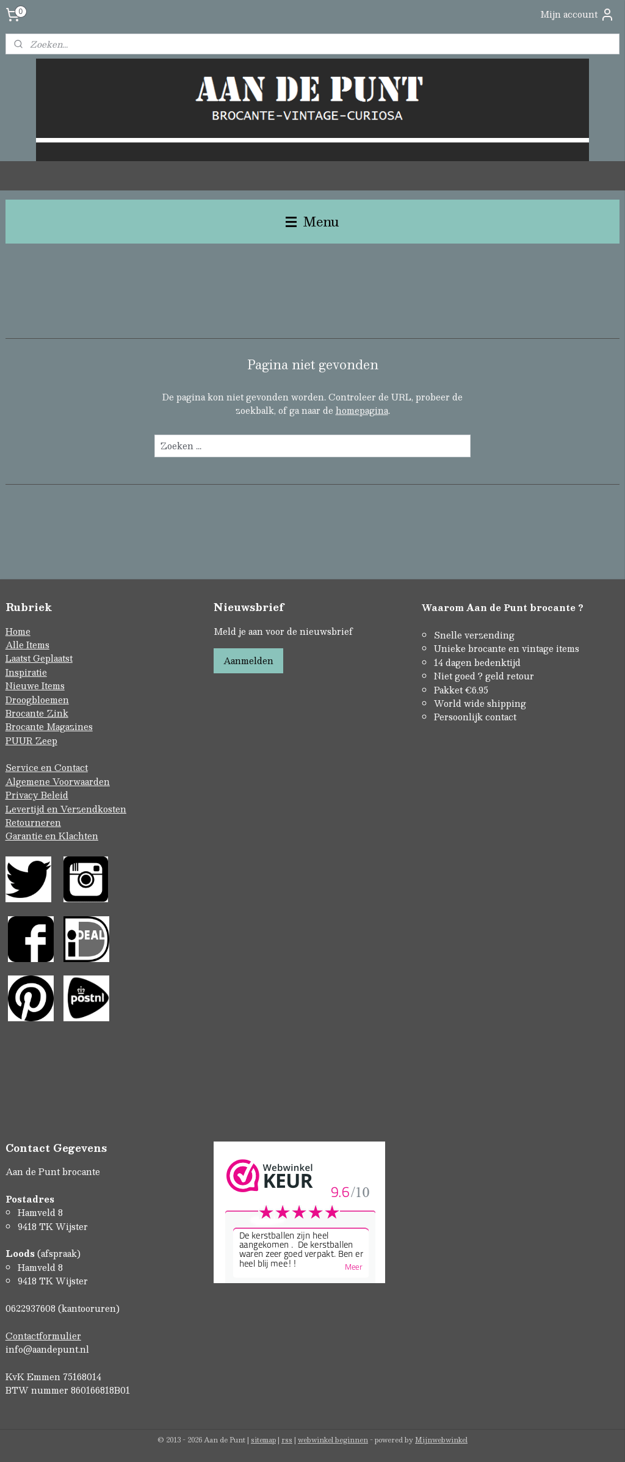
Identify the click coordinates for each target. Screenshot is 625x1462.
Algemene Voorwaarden (57, 781)
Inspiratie (26, 672)
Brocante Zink (36, 713)
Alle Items (27, 644)
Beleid (54, 794)
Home (18, 631)
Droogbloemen (37, 699)
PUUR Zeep (31, 740)
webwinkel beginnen (333, 1440)
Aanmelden (248, 660)
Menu (312, 221)
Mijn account (577, 14)
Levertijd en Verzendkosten (65, 809)
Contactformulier (43, 1335)
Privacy (23, 794)
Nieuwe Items (35, 685)
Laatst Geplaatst (39, 658)
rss (286, 1440)
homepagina (362, 410)
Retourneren (33, 822)
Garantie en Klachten (51, 835)
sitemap (263, 1440)
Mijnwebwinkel (441, 1440)
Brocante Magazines (49, 726)
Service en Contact (46, 767)
